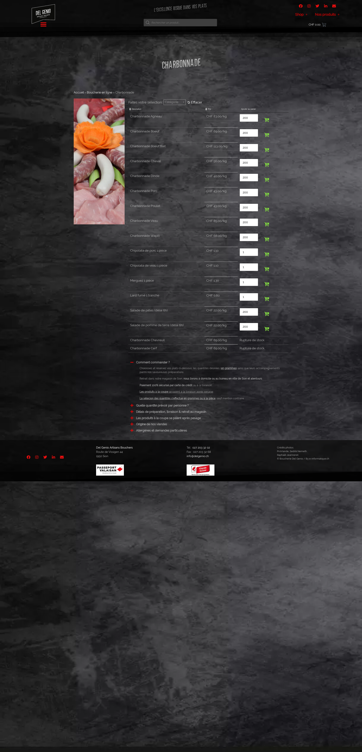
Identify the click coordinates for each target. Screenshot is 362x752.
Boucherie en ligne (99, 92)
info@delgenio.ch (198, 456)
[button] (266, 120)
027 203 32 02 (201, 447)
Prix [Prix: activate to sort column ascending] (209, 109)
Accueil (79, 92)
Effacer (195, 102)
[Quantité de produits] (249, 118)
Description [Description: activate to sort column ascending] (136, 109)
